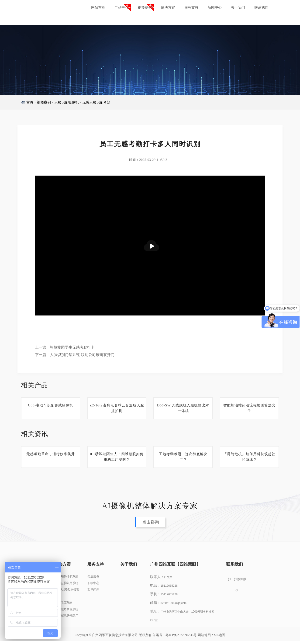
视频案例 (145, 7)
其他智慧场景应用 (66, 615)
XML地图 (218, 635)
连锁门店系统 (63, 602)
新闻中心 (215, 7)
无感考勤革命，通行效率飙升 (50, 454)
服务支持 (191, 7)
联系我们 (261, 7)
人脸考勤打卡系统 (66, 576)
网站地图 (204, 635)
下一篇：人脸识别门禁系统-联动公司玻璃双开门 (74, 355)
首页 (29, 102)
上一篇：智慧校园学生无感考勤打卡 (65, 347)
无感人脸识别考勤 (96, 102)
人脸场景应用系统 (66, 583)
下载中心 (93, 583)
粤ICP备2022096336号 (181, 635)
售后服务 (93, 576)
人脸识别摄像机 (66, 102)
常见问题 (93, 589)
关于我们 (238, 7)
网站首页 (98, 7)
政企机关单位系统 (66, 609)
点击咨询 (150, 522)
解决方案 (168, 7)
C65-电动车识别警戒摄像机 (50, 405)
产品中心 (121, 7)
